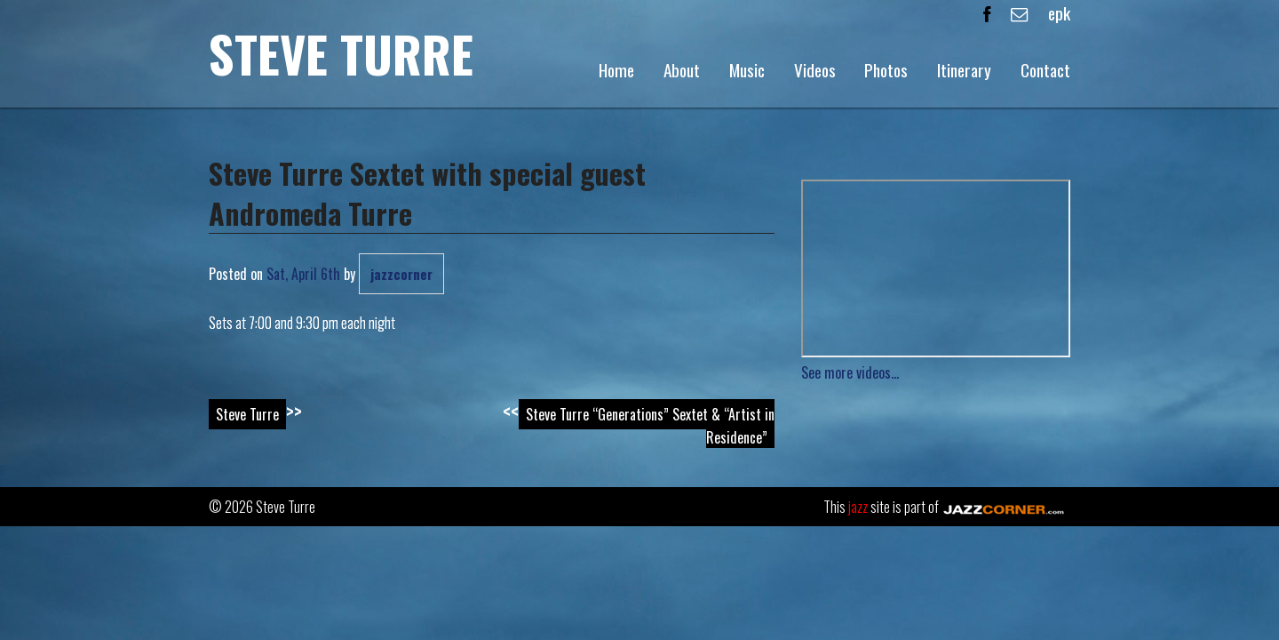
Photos (886, 70)
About (681, 70)
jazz (858, 506)
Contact (1045, 70)
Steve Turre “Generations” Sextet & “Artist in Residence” (650, 426)
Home (616, 70)
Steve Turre (341, 53)
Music (747, 70)
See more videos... (850, 372)
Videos (815, 70)
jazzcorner (401, 274)
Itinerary (964, 70)
